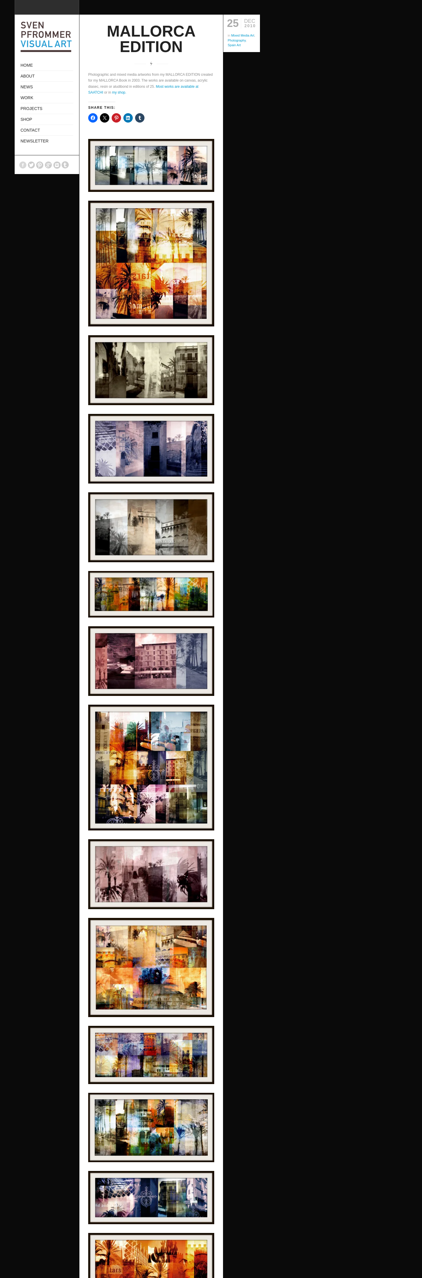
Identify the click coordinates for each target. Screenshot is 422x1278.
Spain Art (234, 45)
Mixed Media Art (242, 35)
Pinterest (40, 165)
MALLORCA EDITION (151, 39)
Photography (237, 40)
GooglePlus (48, 165)
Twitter (31, 165)
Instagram (57, 165)
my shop (118, 92)
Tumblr (65, 165)
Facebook (23, 165)
